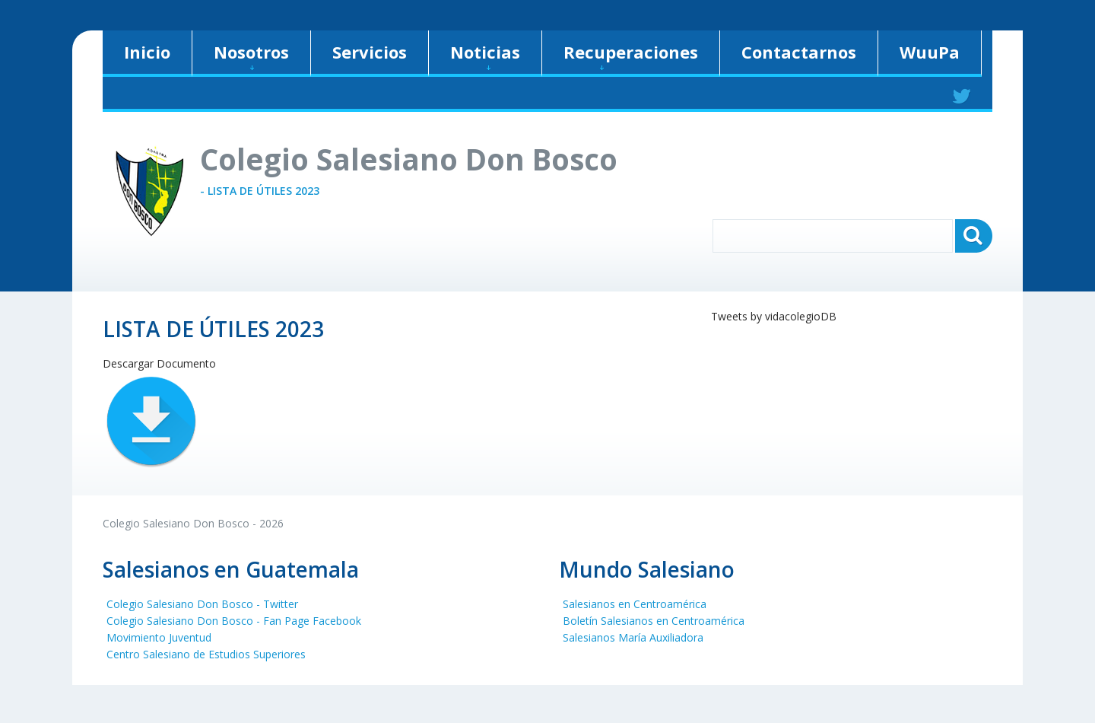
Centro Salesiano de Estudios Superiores (206, 654)
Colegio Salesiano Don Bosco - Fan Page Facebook (233, 620)
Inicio (147, 51)
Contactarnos (798, 51)
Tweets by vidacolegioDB (773, 316)
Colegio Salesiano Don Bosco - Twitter (202, 604)
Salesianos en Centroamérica (634, 604)
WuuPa (930, 51)
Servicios (369, 51)
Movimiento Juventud (158, 637)
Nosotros (251, 55)
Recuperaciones (630, 55)
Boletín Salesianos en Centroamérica (653, 620)
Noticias (485, 55)
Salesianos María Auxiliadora (633, 637)
